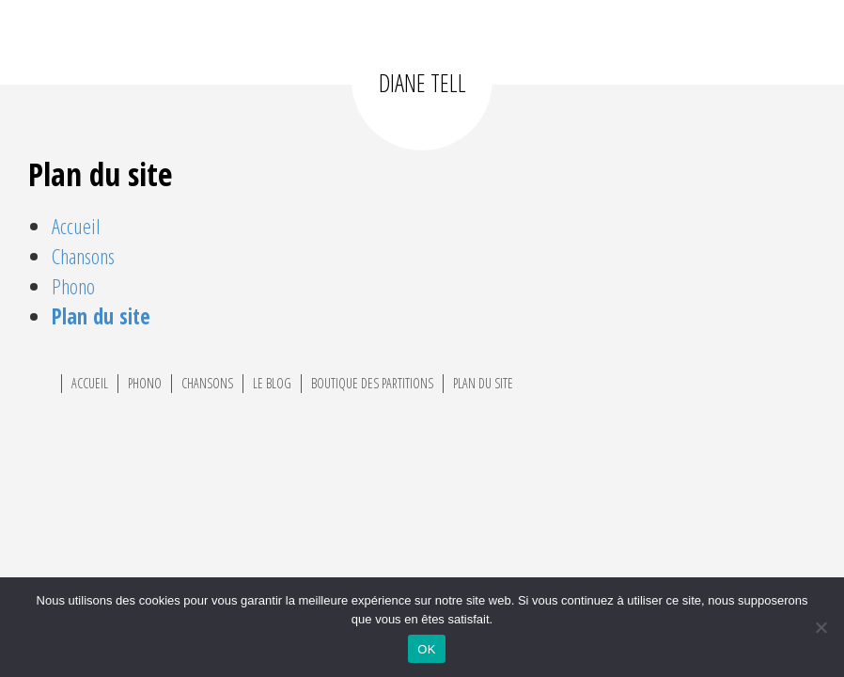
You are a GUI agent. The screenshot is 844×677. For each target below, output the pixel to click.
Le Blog (272, 383)
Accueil (76, 226)
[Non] (820, 627)
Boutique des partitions (372, 383)
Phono (73, 286)
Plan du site (101, 316)
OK (426, 649)
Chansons (83, 256)
